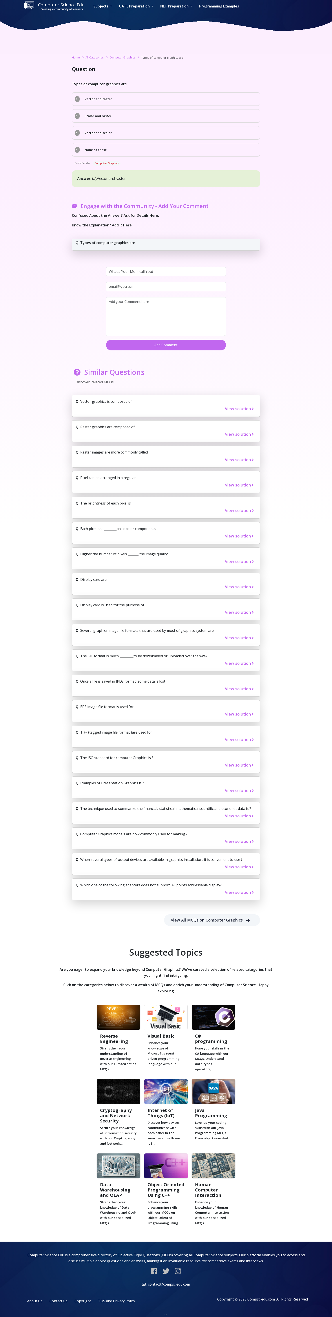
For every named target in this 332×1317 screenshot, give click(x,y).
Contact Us (58, 1301)
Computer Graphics (122, 57)
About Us (34, 1301)
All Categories (95, 57)
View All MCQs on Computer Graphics (212, 920)
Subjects (101, 6)
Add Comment (165, 344)
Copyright (83, 1301)
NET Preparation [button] (175, 6)
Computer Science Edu (54, 6)
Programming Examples (219, 6)
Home (76, 57)
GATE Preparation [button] (135, 6)
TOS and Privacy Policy (116, 1301)
